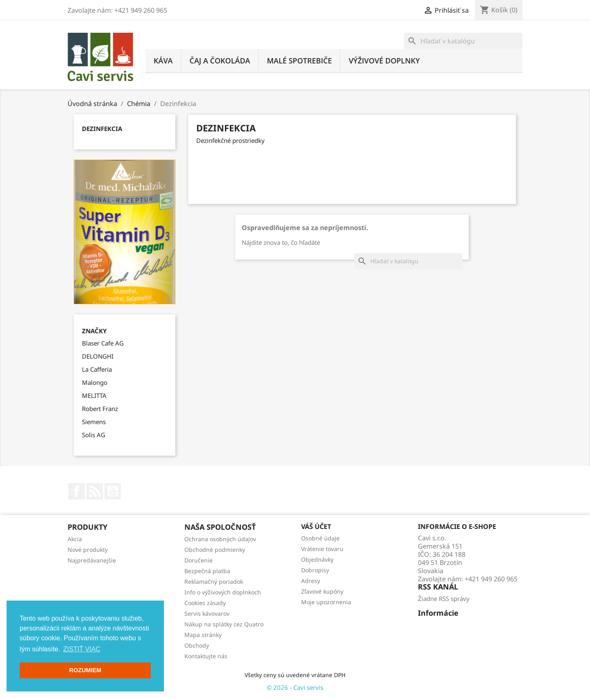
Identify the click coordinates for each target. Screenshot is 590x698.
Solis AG (93, 435)
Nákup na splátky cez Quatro (223, 624)
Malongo (94, 382)
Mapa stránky (203, 635)
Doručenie (198, 560)
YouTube (112, 491)
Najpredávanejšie (92, 560)
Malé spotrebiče (299, 61)
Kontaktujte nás (205, 656)
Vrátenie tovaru (322, 549)
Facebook (76, 491)
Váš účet (316, 526)
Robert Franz (100, 408)
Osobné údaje (320, 538)
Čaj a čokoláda (220, 61)
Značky (94, 331)
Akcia (75, 539)
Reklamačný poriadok (213, 581)
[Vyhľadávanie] (463, 41)
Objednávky (317, 559)
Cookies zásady (205, 603)
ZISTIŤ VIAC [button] (81, 649)
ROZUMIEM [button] (85, 670)
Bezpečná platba (207, 571)
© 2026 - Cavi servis (295, 687)
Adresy (310, 581)
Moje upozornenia (326, 602)
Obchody (196, 645)
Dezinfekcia (102, 128)
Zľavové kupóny (322, 591)
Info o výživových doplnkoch (222, 592)
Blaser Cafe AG (103, 343)
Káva (163, 61)
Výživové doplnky (384, 61)
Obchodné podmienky (214, 549)
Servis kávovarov (206, 613)
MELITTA (94, 395)
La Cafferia (97, 369)
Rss (94, 491)
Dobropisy (315, 570)
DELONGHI (97, 356)
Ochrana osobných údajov (220, 539)
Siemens (94, 422)
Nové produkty (88, 549)
